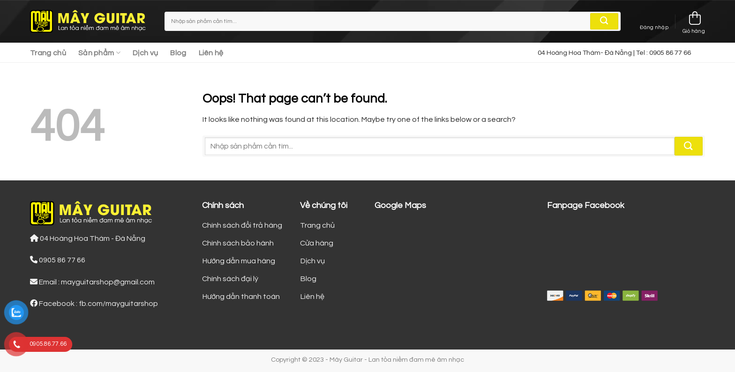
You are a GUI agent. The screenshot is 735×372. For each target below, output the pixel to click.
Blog (178, 53)
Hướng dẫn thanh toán (241, 296)
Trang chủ (48, 53)
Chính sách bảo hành (238, 243)
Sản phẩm (99, 52)
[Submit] (604, 21)
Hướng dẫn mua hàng (238, 261)
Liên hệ (211, 53)
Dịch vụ (145, 53)
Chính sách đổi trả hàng (242, 225)
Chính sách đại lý (230, 279)
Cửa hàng (316, 243)
